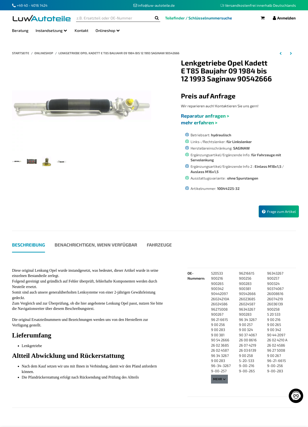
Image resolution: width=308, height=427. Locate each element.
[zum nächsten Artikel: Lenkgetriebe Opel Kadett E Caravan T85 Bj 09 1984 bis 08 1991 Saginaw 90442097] (291, 53)
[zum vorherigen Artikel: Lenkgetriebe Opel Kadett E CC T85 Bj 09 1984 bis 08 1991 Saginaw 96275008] (281, 53)
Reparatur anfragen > (205, 116)
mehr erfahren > (199, 122)
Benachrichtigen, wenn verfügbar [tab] (96, 244)
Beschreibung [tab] (28, 244)
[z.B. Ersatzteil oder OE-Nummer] (114, 18)
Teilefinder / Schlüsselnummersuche (198, 18)
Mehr (219, 379)
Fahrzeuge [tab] (159, 244)
